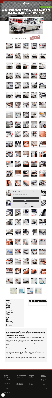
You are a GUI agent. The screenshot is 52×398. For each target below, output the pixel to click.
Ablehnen (26, 200)
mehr (26, 203)
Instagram (43, 380)
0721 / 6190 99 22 (47, 7)
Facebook (43, 379)
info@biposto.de (7, 392)
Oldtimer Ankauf (32, 382)
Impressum (43, 385)
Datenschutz (43, 384)
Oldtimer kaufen (32, 380)
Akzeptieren (26, 198)
